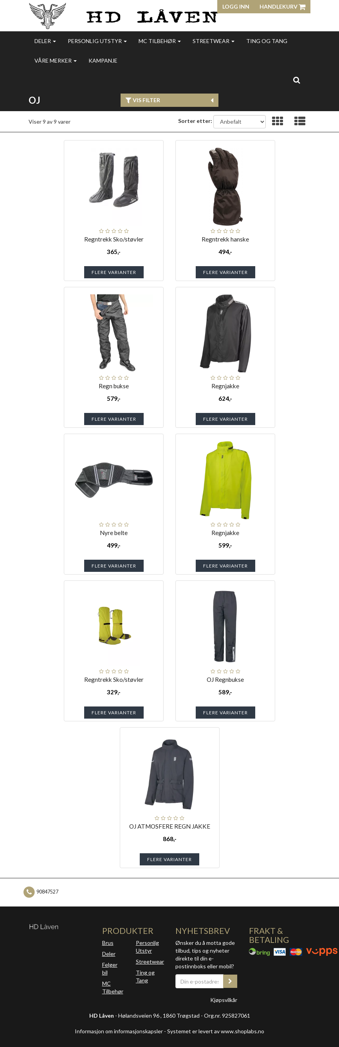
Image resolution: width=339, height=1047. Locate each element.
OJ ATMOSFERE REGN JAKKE (169, 826)
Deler (45, 41)
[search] (297, 80)
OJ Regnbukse (225, 679)
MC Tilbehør (160, 41)
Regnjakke (225, 385)
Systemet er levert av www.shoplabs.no (215, 1031)
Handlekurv (282, 6)
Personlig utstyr (97, 41)
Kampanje (102, 60)
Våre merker (55, 60)
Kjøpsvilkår (223, 1000)
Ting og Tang (266, 41)
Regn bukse (114, 385)
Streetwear (213, 41)
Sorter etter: (195, 120)
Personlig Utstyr (147, 946)
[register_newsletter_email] (230, 981)
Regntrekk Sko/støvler (114, 239)
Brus (108, 942)
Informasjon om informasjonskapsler (119, 1031)
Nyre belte (114, 532)
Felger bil (109, 968)
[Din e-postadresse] (199, 981)
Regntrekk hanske (225, 239)
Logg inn (235, 6)
